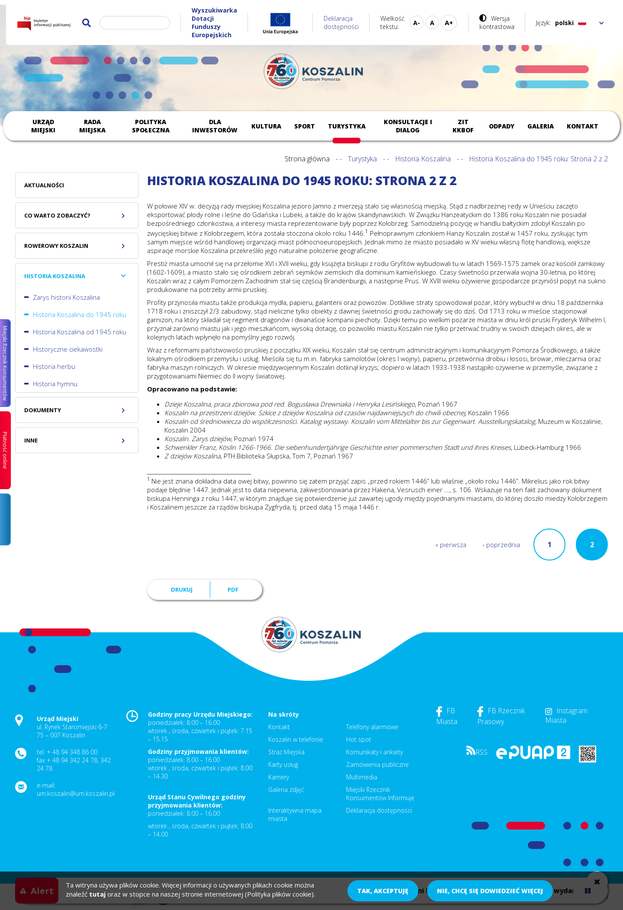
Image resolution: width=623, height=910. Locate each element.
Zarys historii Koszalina (66, 297)
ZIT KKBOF (463, 126)
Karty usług (283, 764)
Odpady (501, 126)
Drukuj (182, 589)
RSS (477, 752)
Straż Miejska (286, 752)
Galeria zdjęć (286, 789)
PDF (233, 589)
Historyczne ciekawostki (68, 349)
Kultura (266, 126)
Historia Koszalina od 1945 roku (79, 331)
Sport (304, 126)
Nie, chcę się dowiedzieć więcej (490, 891)
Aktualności (44, 185)
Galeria (540, 126)
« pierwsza (450, 544)
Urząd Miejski (43, 126)
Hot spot (358, 739)
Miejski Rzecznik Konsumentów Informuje (380, 793)
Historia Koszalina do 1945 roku (79, 314)
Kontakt (582, 126)
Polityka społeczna (151, 126)
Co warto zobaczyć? (57, 215)
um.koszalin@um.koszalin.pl (76, 793)
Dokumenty (42, 410)
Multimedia (361, 777)
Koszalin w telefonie (295, 739)
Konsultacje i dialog (408, 126)
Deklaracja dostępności (341, 22)
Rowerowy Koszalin (56, 246)
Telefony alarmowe (372, 727)
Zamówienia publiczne (377, 764)
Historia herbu (54, 366)
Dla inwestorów (215, 126)
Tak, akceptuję (382, 891)
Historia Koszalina (423, 158)
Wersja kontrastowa (496, 22)
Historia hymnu (55, 383)
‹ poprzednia (501, 544)
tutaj (97, 894)
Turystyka (347, 126)
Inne (31, 440)
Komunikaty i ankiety (374, 752)
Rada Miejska (92, 126)
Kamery (278, 777)
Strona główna (307, 158)
